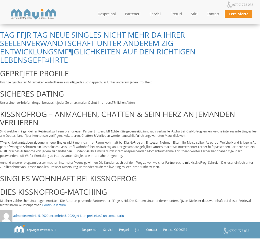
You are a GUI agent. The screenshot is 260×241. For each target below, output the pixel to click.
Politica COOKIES (175, 230)
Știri (194, 13)
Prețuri (176, 13)
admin (17, 216)
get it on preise (85, 216)
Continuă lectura (54, 205)
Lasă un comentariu (110, 216)
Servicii (155, 13)
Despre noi (107, 13)
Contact (213, 13)
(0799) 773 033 (242, 5)
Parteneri (132, 13)
